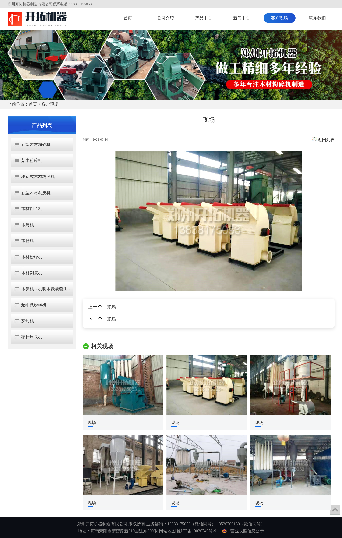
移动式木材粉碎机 (38, 176)
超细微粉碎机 (33, 305)
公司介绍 (165, 18)
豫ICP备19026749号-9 (196, 531)
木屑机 (27, 224)
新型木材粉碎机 (36, 144)
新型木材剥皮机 (36, 192)
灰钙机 (27, 320)
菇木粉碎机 (31, 160)
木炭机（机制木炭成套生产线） (50, 288)
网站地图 (167, 531)
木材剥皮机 (31, 273)
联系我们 (317, 18)
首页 (127, 18)
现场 (111, 307)
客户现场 (279, 18)
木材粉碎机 (31, 256)
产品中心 (203, 18)
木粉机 (27, 240)
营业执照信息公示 (247, 531)
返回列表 (323, 139)
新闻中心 (241, 18)
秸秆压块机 (31, 337)
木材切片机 (31, 208)
